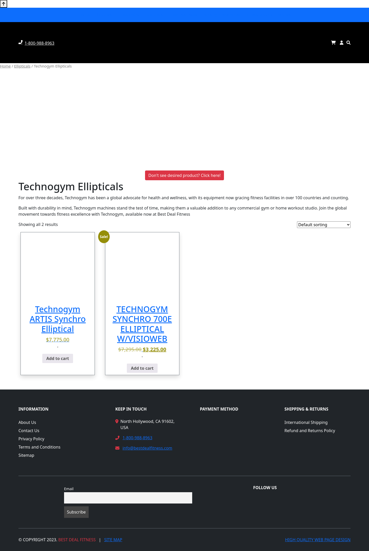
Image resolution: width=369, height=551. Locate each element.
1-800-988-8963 (137, 438)
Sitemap (26, 455)
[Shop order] (324, 224)
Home (84, 15)
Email (69, 488)
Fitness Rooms (259, 15)
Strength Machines (222, 15)
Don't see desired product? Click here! (184, 175)
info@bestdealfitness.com (147, 448)
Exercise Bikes (183, 15)
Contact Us (28, 430)
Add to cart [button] (57, 358)
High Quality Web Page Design (318, 540)
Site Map (113, 540)
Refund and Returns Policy (309, 430)
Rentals (283, 15)
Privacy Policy (31, 439)
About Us (27, 422)
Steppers (154, 15)
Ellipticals (103, 15)
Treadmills (129, 15)
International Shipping (306, 422)
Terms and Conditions (39, 447)
